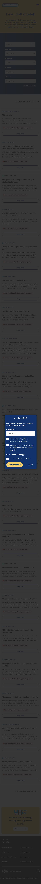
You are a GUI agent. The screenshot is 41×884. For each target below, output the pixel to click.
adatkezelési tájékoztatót (18, 441)
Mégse (30, 465)
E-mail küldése (13, 465)
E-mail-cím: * (10, 430)
